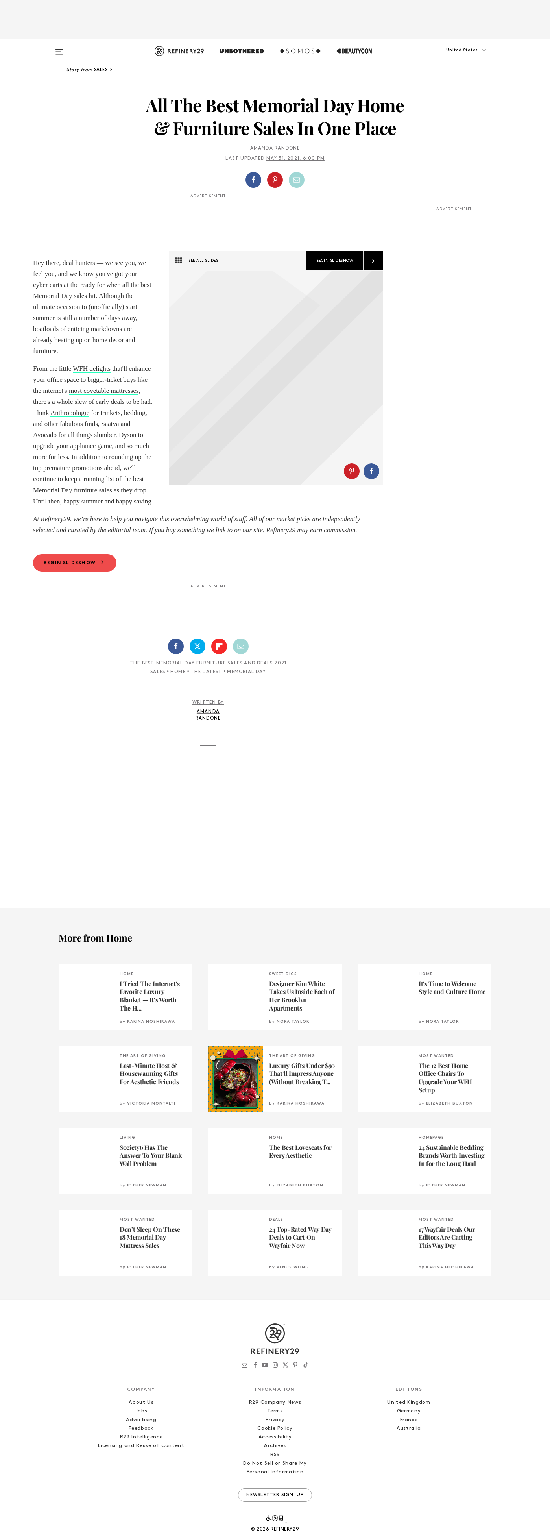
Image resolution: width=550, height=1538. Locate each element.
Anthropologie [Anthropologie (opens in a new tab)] (69, 412)
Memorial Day (246, 694)
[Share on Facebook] (253, 180)
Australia (409, 1450)
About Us (141, 1424)
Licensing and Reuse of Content (141, 1468)
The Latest (206, 694)
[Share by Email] (297, 180)
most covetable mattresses (104, 390)
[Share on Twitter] (197, 668)
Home (178, 694)
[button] (452, 57)
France (409, 1441)
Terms (274, 1433)
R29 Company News (275, 1424)
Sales (157, 694)
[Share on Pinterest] (275, 180)
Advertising (141, 1441)
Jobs (141, 1433)
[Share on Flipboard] (219, 668)
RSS (275, 1476)
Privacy (275, 1441)
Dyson (127, 435)
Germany (409, 1433)
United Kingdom (408, 1424)
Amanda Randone (275, 148)
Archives (275, 1468)
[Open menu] (59, 48)
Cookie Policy (274, 1450)
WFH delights (92, 368)
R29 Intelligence (141, 1459)
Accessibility (275, 1459)
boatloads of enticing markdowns (77, 329)
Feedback (141, 1450)
